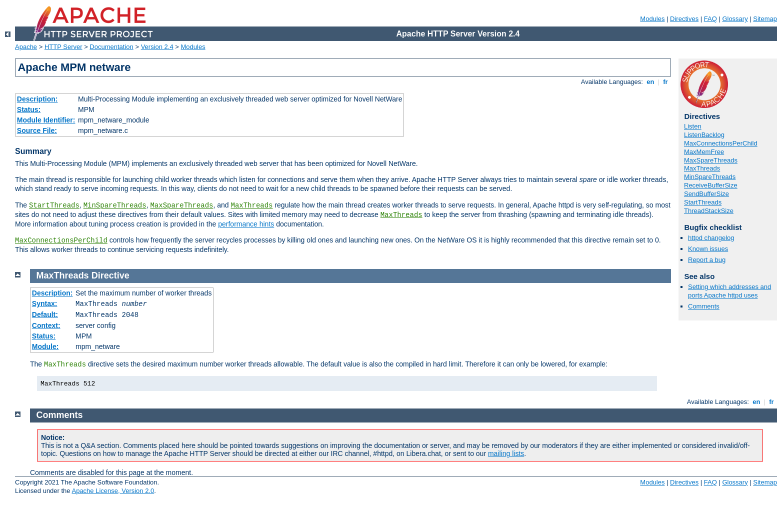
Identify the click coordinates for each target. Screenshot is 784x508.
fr (666, 82)
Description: (37, 99)
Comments (704, 306)
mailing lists (506, 454)
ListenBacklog (704, 134)
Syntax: (45, 304)
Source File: (37, 130)
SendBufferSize (706, 194)
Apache (26, 46)
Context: (46, 326)
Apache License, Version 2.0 (113, 490)
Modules (652, 18)
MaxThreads (252, 206)
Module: (45, 346)
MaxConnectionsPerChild (61, 240)
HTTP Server (63, 46)
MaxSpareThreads (181, 206)
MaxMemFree (704, 152)
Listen (693, 126)
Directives (684, 18)
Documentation (111, 46)
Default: (45, 314)
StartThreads (54, 206)
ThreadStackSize (709, 210)
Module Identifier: (46, 120)
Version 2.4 (157, 46)
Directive (111, 275)
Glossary (735, 18)
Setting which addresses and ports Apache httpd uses (729, 291)
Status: (28, 110)
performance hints (246, 224)
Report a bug (707, 260)
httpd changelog (711, 238)
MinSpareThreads (115, 206)
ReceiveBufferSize (711, 185)
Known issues (708, 248)
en (650, 82)
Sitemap (765, 18)
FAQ (710, 18)
